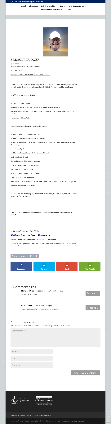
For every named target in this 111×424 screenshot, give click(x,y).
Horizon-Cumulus (77, 421)
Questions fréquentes (42, 415)
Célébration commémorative (51, 10)
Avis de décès (33, 6)
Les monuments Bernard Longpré (73, 6)
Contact (68, 10)
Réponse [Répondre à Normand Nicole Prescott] (91, 293)
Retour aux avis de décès (23, 256)
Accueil (23, 6)
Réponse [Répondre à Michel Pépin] (91, 307)
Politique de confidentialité (21, 415)
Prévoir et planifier (48, 6)
